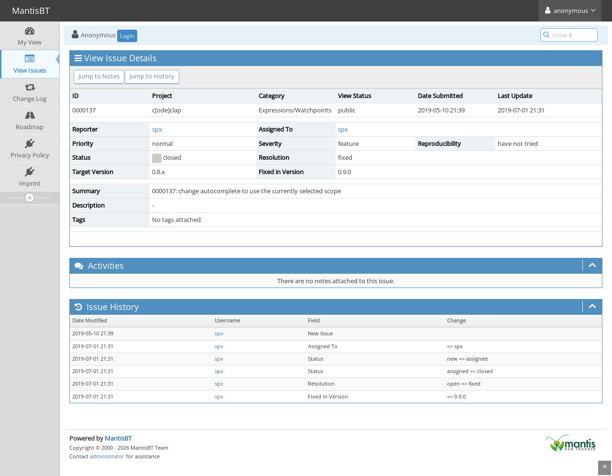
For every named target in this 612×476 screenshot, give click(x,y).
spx (157, 129)
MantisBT (118, 438)
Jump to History (152, 76)
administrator (107, 456)
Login (127, 36)
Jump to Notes (99, 76)
